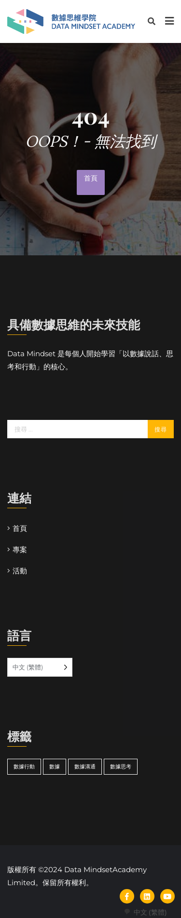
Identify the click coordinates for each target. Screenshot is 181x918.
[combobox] (145, 912)
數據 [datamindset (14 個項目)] (54, 767)
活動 (20, 570)
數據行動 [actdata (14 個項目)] (24, 767)
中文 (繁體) (145, 912)
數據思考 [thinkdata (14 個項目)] (120, 767)
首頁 (90, 178)
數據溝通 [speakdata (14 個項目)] (85, 767)
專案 (20, 549)
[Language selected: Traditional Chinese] (39, 667)
